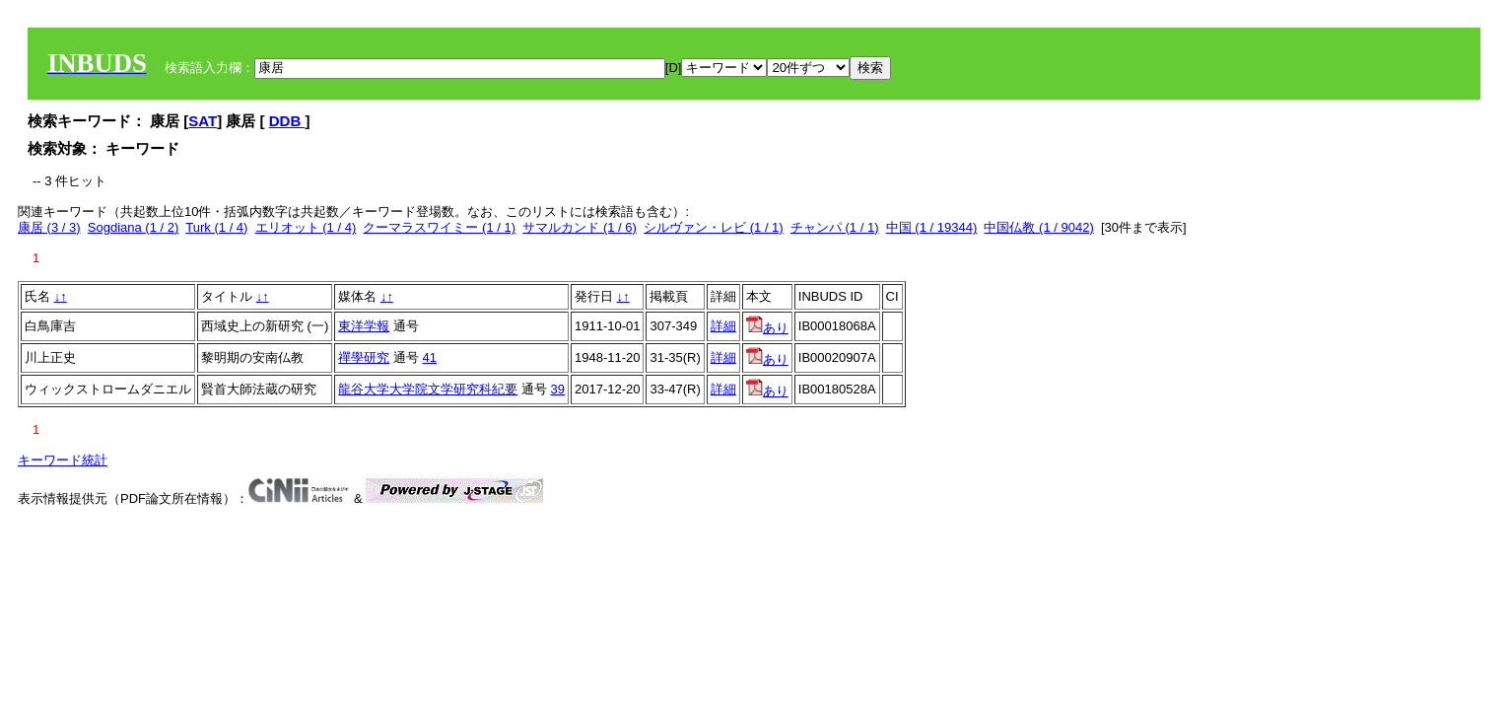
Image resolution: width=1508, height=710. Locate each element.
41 (430, 357)
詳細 (723, 326)
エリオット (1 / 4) (306, 227)
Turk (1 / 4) (216, 227)
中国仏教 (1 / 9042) (1038, 227)
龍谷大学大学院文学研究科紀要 (427, 389)
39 (558, 389)
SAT (202, 120)
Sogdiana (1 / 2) (133, 227)
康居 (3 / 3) (49, 227)
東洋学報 (363, 326)
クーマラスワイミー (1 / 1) (439, 227)
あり (767, 327)
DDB (287, 120)
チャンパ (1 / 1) (834, 227)
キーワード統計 (62, 460)
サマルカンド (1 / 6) (579, 227)
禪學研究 (363, 357)
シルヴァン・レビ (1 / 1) (714, 227)
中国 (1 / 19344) (932, 227)
